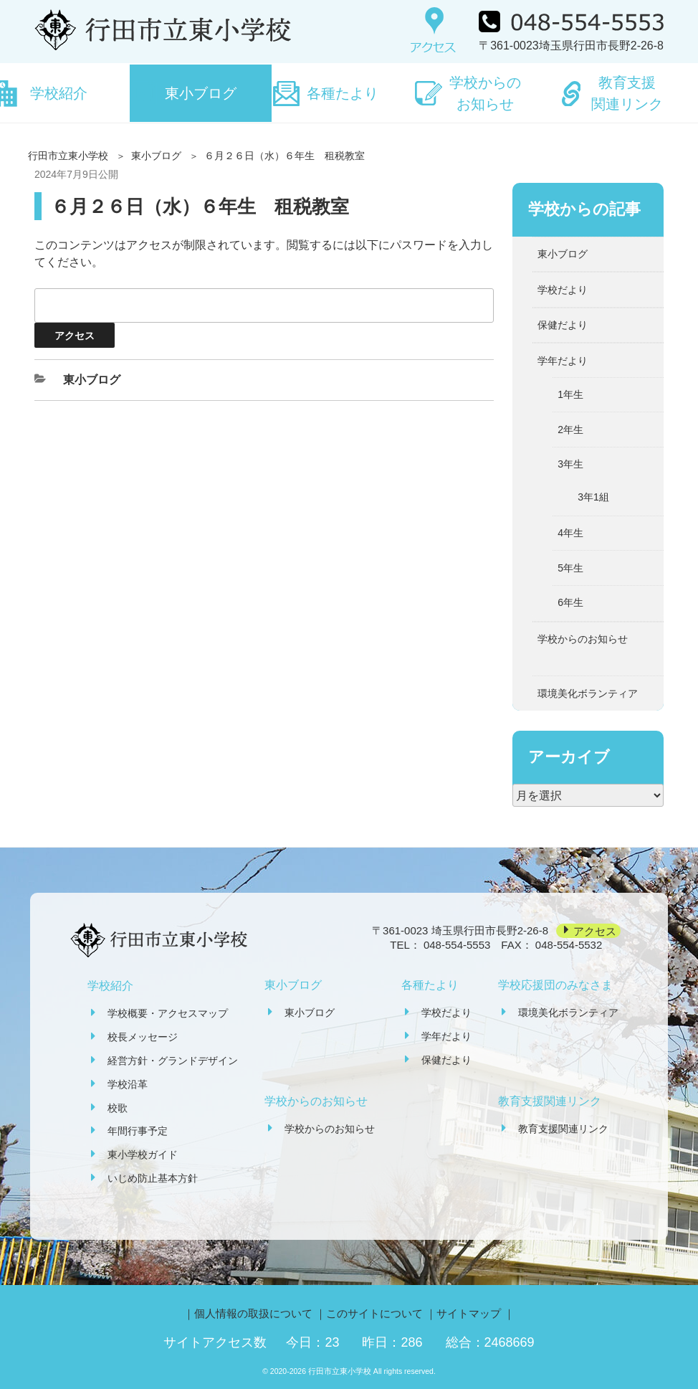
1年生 (570, 394)
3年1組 (593, 497)
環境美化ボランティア (587, 693)
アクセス (594, 930)
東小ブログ (200, 93)
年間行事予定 (137, 1131)
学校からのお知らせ (485, 93)
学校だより (562, 289)
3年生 (570, 464)
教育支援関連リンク (627, 93)
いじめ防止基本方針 (152, 1178)
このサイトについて (374, 1313)
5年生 (570, 568)
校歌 (117, 1108)
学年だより (562, 360)
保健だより (562, 325)
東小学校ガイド (142, 1154)
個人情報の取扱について (253, 1313)
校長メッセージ (142, 1037)
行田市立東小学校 (68, 155)
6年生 (570, 602)
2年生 (570, 429)
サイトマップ (468, 1313)
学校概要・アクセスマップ (167, 1013)
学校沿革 (127, 1084)
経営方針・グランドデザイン (172, 1060)
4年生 (570, 533)
